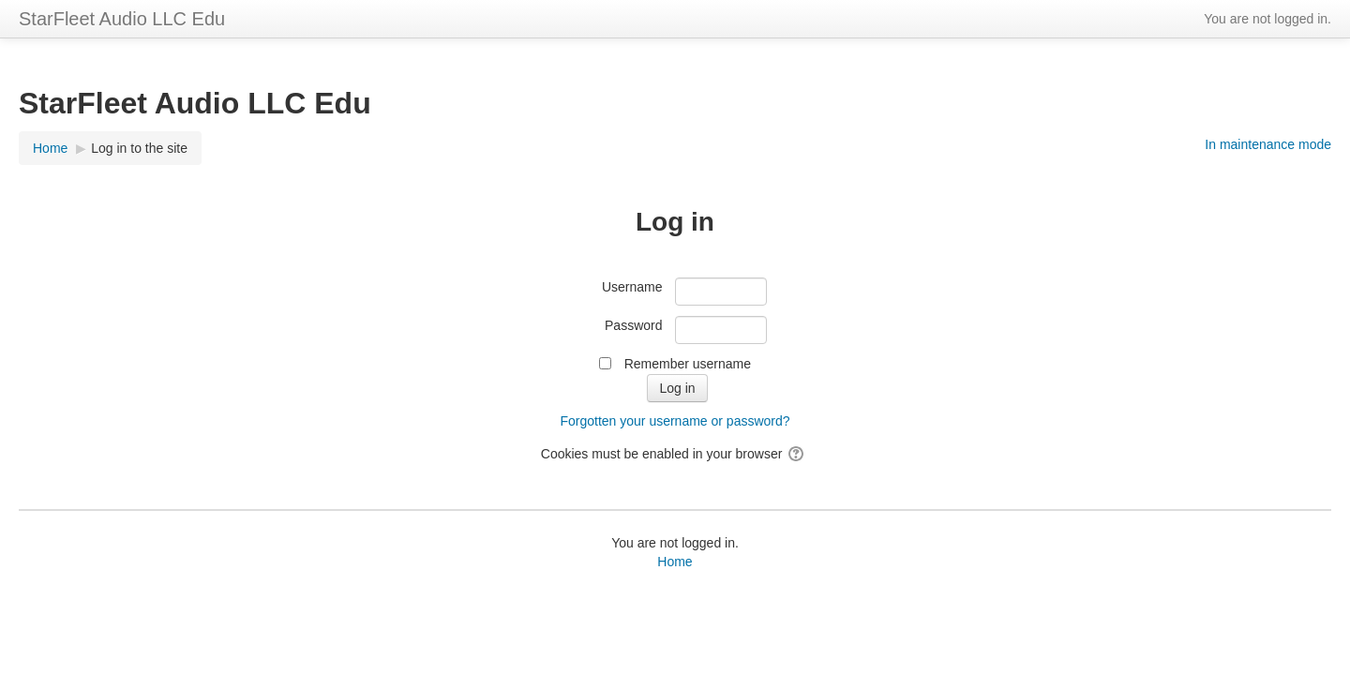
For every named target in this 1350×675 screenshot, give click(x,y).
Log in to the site (139, 148)
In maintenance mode (1268, 144)
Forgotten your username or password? (674, 420)
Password (633, 325)
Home (674, 561)
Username (632, 286)
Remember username (687, 363)
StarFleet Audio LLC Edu (122, 18)
